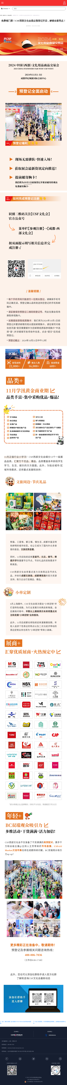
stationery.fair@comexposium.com (16, 1048)
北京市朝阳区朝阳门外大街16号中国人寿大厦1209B (21, 1051)
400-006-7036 (11, 1044)
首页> (1, 15)
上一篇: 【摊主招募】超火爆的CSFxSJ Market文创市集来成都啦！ (15, 1022)
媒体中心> (5, 15)
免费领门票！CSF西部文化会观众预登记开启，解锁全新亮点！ (26, 15)
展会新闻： (10, 15)
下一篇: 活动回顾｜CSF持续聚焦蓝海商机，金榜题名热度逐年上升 (49, 1022)
